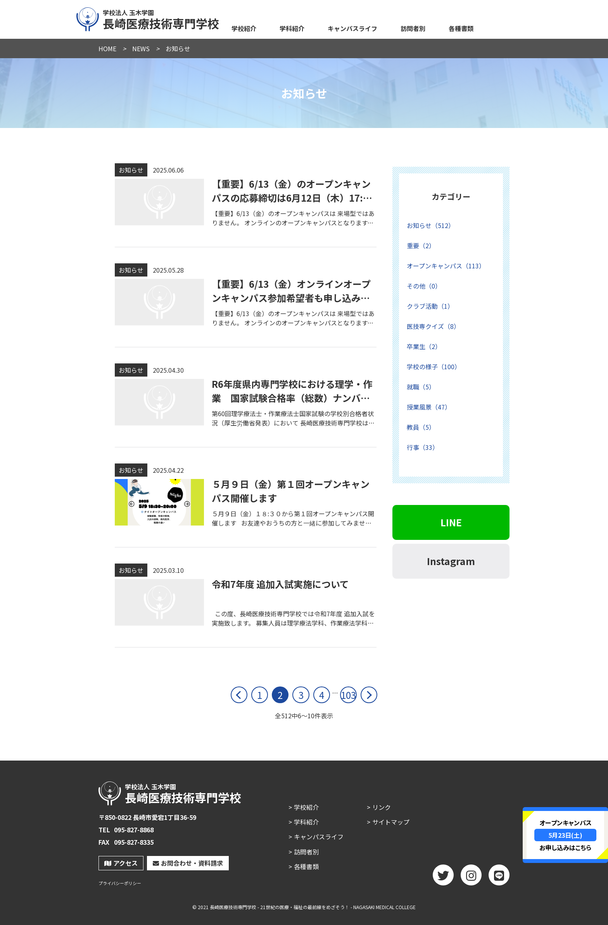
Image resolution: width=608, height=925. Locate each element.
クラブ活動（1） (430, 306)
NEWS (141, 48)
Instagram (451, 561)
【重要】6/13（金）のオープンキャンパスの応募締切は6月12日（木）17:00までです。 (293, 197)
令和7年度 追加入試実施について (280, 584)
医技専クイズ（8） (433, 326)
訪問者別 (413, 28)
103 (348, 695)
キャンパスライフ (352, 28)
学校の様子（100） (434, 366)
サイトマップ (390, 822)
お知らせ (131, 170)
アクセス (121, 863)
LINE (451, 522)
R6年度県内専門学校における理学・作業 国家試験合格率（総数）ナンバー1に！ (293, 397)
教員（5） (421, 427)
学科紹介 (292, 28)
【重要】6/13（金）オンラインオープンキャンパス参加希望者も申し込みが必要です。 (291, 297)
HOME (107, 48)
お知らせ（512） (430, 225)
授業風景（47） (429, 406)
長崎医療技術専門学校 (148, 18)
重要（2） (421, 245)
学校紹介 (243, 28)
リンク (381, 807)
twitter (443, 877)
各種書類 (461, 28)
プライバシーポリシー (119, 883)
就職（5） (421, 386)
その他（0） (424, 285)
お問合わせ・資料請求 (188, 863)
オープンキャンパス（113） (446, 265)
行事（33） (423, 447)
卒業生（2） (424, 346)
